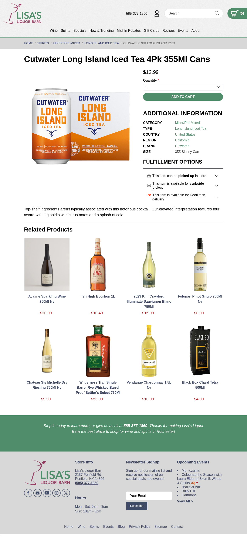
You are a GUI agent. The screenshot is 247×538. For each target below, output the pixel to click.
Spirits (65, 30)
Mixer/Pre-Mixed (187, 123)
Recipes (168, 30)
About (196, 30)
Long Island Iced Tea (190, 128)
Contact (177, 526)
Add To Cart (183, 97)
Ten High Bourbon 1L (98, 296)
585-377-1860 (136, 13)
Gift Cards (151, 30)
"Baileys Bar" (191, 487)
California (182, 140)
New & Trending (101, 30)
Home (68, 526)
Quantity (151, 80)
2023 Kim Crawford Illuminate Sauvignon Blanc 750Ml (149, 301)
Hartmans (189, 495)
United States (185, 134)
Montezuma (191, 470)
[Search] (190, 13)
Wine (54, 30)
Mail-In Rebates (129, 30)
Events (183, 30)
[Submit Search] (217, 13)
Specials (79, 30)
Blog (121, 526)
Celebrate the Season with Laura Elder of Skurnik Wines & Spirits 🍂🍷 (199, 479)
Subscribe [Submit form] (136, 506)
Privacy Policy (139, 526)
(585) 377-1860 (86, 483)
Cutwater (182, 146)
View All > (185, 501)
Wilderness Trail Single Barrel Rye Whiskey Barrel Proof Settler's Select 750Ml (98, 387)
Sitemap (160, 526)
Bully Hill (188, 491)
